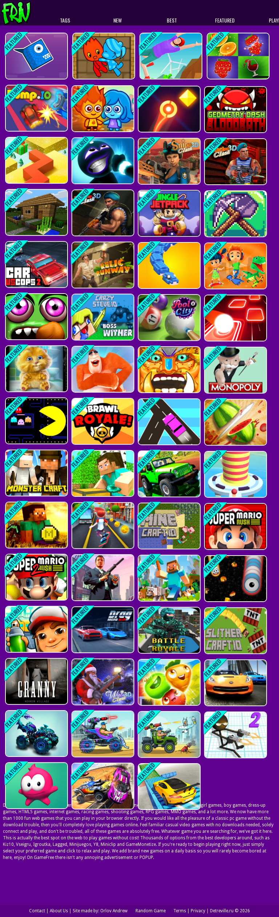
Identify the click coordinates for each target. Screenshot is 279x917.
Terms (179, 910)
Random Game (151, 910)
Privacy (198, 910)
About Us (59, 910)
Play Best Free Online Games (29, 13)
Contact (37, 910)
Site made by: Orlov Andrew (100, 910)
